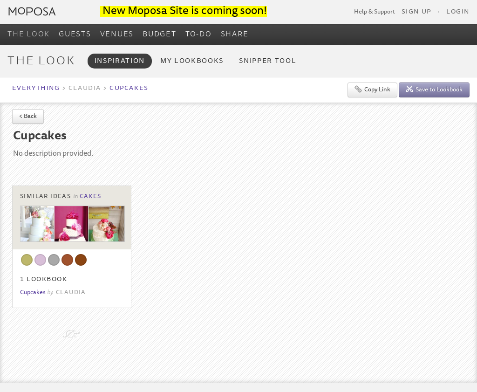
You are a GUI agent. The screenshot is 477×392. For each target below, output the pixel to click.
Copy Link (372, 89)
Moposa (32, 11)
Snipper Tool (267, 61)
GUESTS (75, 34)
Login (458, 12)
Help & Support (374, 12)
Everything (36, 88)
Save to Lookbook (434, 89)
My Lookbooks (192, 61)
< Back (28, 117)
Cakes (91, 196)
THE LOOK (28, 34)
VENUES (117, 34)
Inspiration (120, 61)
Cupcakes (128, 88)
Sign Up (416, 12)
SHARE (235, 34)
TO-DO (198, 34)
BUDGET (160, 34)
